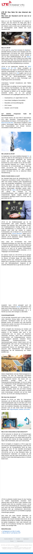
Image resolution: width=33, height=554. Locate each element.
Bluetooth (19, 233)
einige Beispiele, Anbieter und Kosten (20, 409)
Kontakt (18, 539)
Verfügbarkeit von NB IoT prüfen (11, 531)
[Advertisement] (16, 284)
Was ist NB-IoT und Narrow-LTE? (11, 533)
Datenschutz (20, 541)
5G (18, 73)
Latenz (13, 190)
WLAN (14, 233)
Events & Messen (8, 539)
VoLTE (18, 306)
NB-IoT (29, 56)
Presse (11, 541)
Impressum (26, 539)
